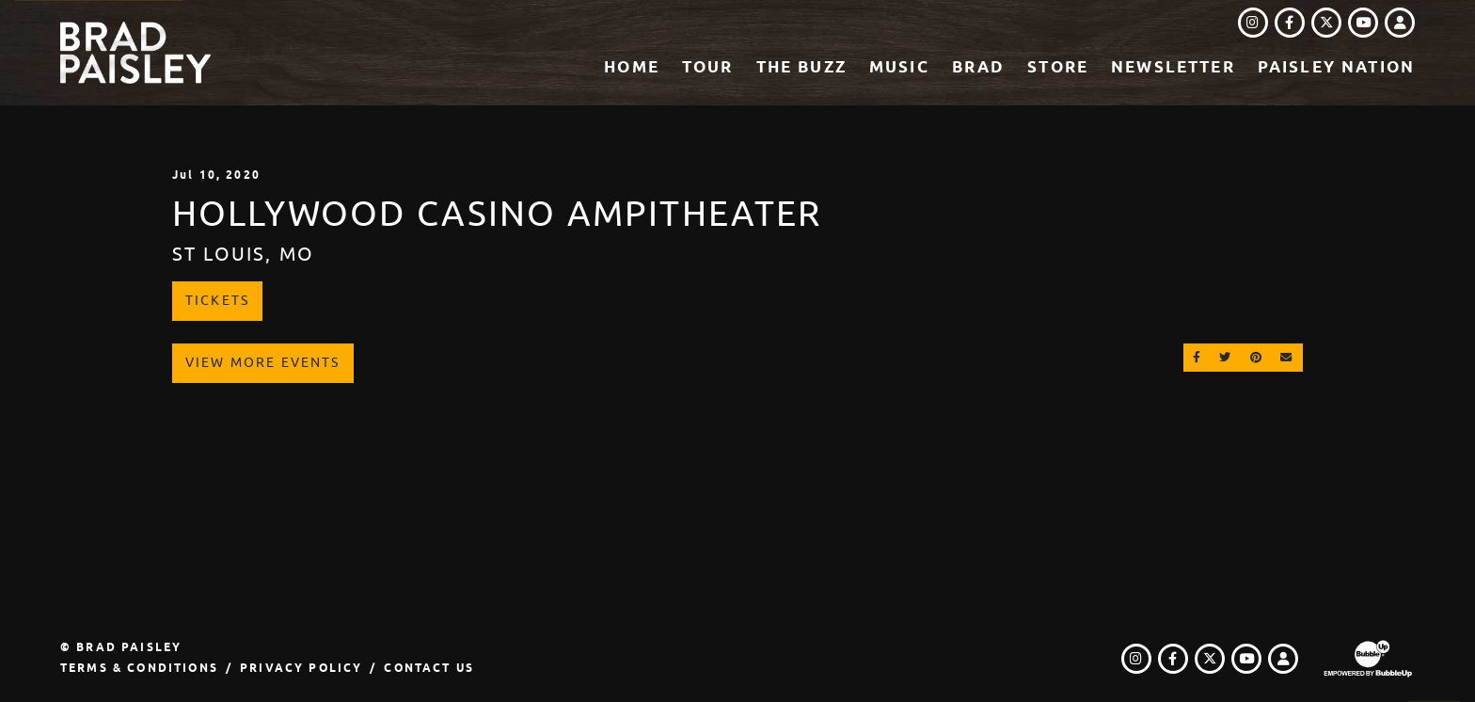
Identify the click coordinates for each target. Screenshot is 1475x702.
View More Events (263, 362)
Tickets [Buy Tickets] (217, 300)
